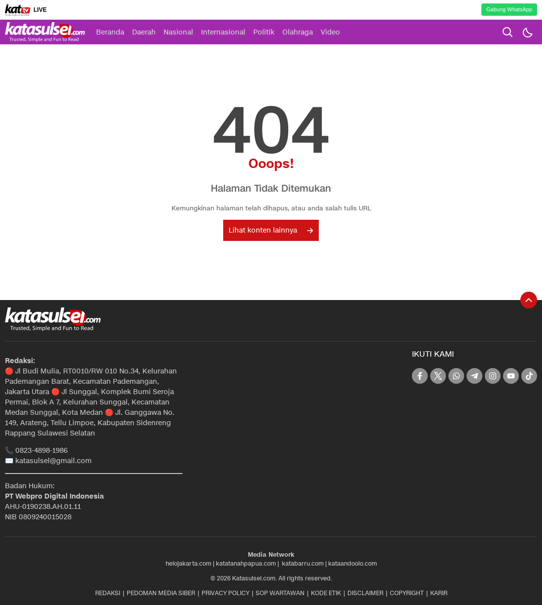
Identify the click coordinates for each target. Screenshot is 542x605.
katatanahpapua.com (246, 563)
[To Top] (528, 300)
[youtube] (511, 376)
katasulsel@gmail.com (53, 461)
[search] (507, 32)
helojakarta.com (188, 563)
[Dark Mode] (527, 32)
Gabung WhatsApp (509, 9)
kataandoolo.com (352, 563)
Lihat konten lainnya (271, 230)
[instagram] (493, 376)
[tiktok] (529, 376)
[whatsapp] (456, 376)
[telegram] (474, 376)
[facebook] (420, 376)
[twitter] (438, 376)
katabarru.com (303, 563)
